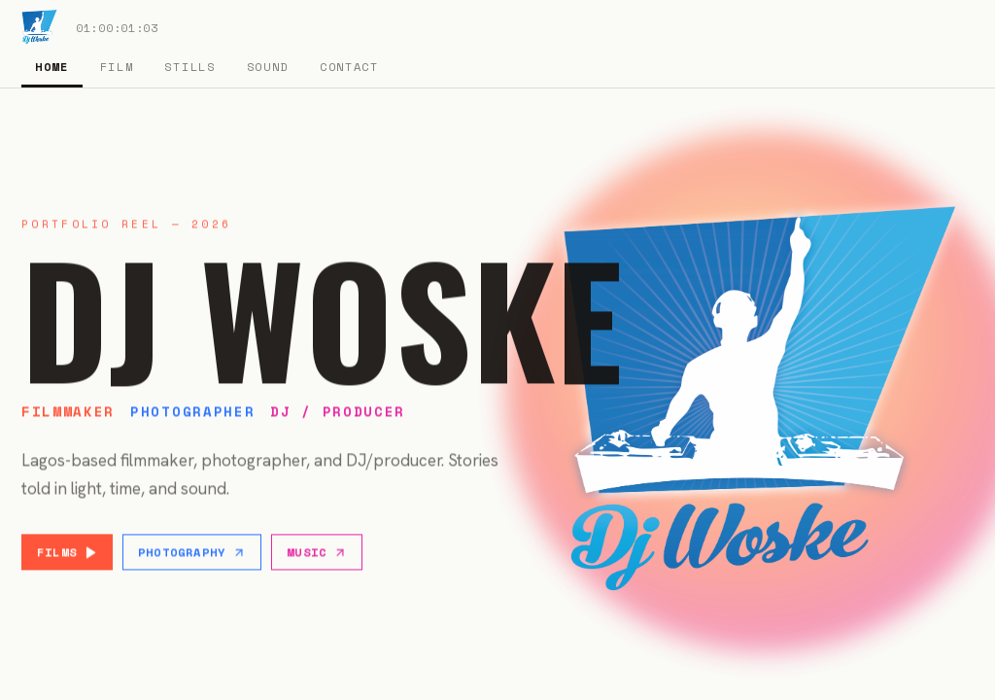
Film (117, 66)
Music (317, 553)
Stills (189, 66)
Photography (192, 553)
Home (52, 66)
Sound (268, 66)
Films (67, 553)
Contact (349, 66)
